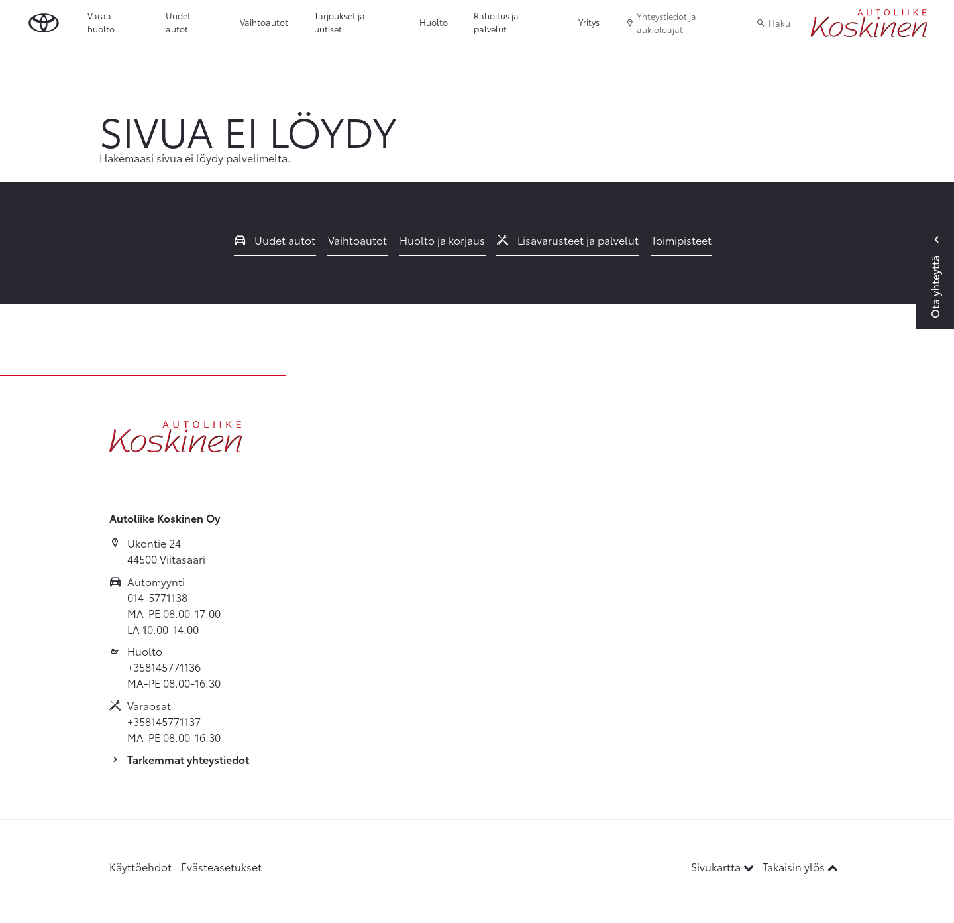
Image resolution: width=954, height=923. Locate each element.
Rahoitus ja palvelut (496, 21)
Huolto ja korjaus (442, 239)
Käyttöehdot (140, 866)
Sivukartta (724, 866)
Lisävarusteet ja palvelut (568, 239)
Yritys (589, 22)
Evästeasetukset (221, 866)
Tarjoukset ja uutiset (339, 21)
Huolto (433, 22)
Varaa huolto (101, 21)
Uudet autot (178, 21)
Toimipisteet (681, 239)
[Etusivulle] (869, 23)
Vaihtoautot (264, 22)
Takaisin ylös (800, 866)
